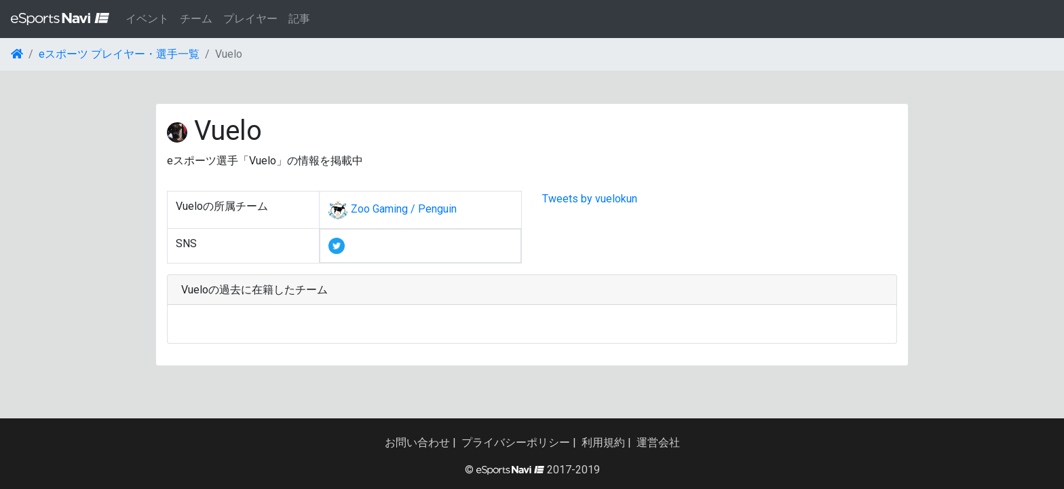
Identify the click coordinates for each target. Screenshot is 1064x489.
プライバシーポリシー (515, 442)
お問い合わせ (417, 442)
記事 (299, 18)
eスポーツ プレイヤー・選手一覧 (119, 54)
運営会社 (658, 442)
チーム (196, 18)
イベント (147, 18)
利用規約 (603, 442)
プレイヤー (250, 18)
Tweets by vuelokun (589, 198)
